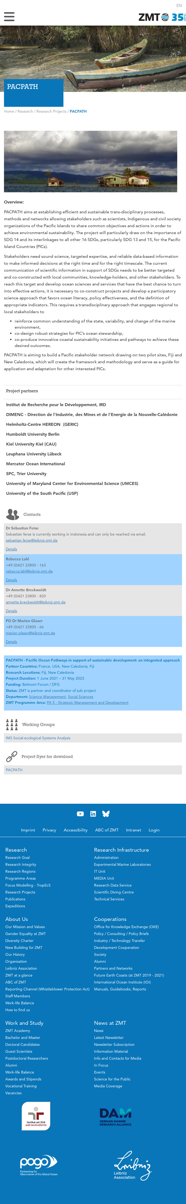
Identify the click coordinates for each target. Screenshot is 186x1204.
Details (11, 549)
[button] (179, 5)
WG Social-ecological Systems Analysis (38, 738)
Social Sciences (80, 696)
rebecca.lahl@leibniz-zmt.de (29, 571)
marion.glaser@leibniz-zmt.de (30, 633)
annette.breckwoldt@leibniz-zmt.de (36, 602)
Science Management (47, 696)
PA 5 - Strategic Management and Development (87, 702)
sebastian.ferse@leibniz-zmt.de (32, 540)
